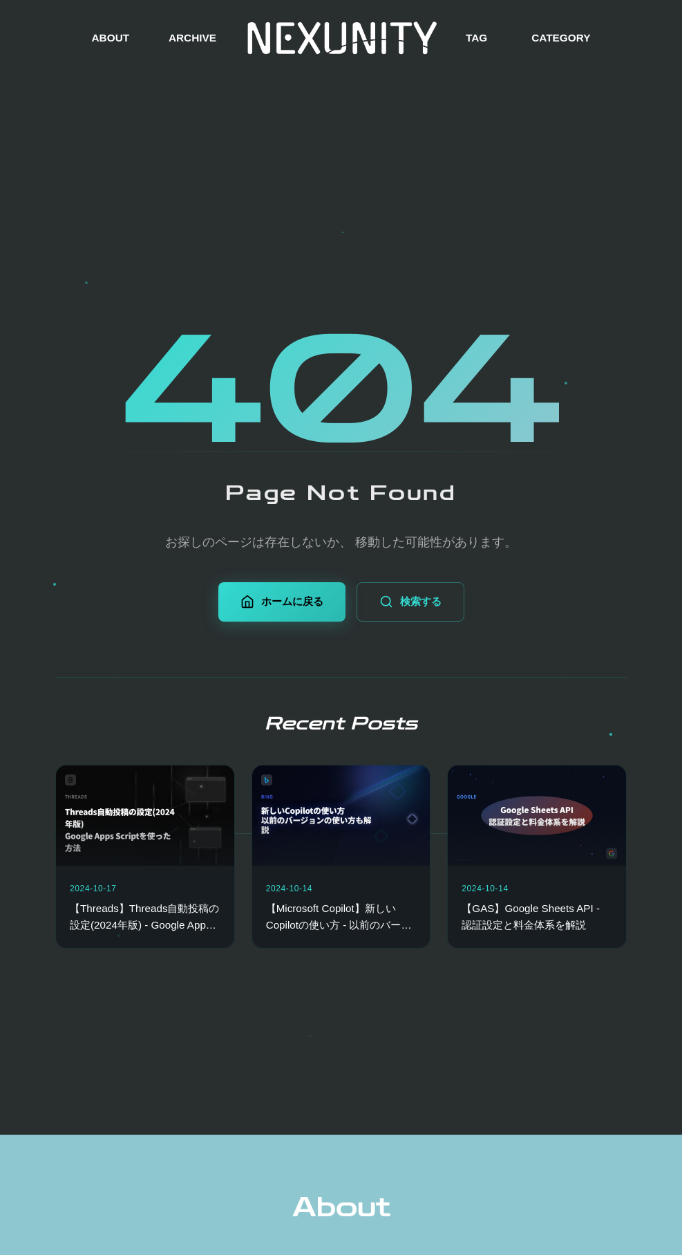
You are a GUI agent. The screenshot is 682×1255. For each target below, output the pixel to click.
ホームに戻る (281, 601)
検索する (410, 601)
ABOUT (111, 38)
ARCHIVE (192, 38)
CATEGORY (560, 38)
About (341, 1207)
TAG (476, 38)
